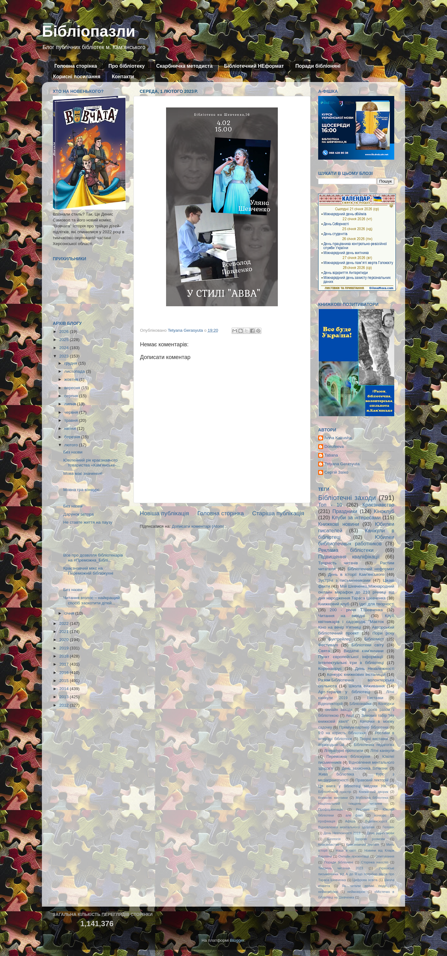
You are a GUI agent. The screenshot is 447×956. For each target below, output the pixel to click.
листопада (75, 371)
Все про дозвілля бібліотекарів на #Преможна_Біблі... (93, 557)
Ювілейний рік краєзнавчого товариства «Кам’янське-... (91, 462)
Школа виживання (367, 686)
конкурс (380, 815)
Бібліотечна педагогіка (374, 745)
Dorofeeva (334, 446)
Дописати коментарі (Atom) (198, 526)
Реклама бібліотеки (345, 550)
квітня (70, 428)
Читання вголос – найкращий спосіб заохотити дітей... (91, 600)
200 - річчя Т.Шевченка (356, 610)
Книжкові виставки (333, 797)
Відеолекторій (330, 704)
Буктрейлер (339, 639)
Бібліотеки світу (367, 645)
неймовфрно (328, 892)
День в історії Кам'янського (356, 574)
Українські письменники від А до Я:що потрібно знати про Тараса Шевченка (356, 874)
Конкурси (386, 704)
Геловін (388, 827)
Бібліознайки (360, 704)
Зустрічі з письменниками (344, 580)
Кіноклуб (384, 511)
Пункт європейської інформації (350, 656)
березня (72, 437)
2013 (64, 696)
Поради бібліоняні (318, 66)
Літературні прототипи (343, 751)
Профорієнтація (330, 809)
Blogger (237, 940)
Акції (350, 715)
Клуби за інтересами (356, 517)
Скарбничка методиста (184, 66)
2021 (64, 631)
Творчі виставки (374, 739)
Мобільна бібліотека (372, 797)
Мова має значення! (82, 473)
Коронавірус (330, 668)
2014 (64, 688)
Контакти (123, 76)
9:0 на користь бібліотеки (342, 733)
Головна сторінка (75, 66)
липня (70, 404)
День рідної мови (380, 833)
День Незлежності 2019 (341, 833)
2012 (64, 705)
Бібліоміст (374, 639)
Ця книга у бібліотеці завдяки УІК (352, 786)
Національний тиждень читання (350, 803)
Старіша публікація (278, 513)
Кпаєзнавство (328, 844)
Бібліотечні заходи (347, 498)
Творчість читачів (338, 563)
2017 (64, 664)
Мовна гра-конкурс (81, 489)
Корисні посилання (76, 76)
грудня (71, 363)
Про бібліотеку (126, 66)
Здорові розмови (370, 839)
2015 (64, 680)
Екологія (334, 839)
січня (69, 613)
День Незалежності (374, 668)
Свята (324, 651)
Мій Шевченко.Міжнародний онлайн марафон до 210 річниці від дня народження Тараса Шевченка (356, 592)
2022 (64, 623)
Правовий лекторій (372, 780)
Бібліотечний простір (334, 792)
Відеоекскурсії (376, 821)
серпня (71, 396)
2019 (64, 648)
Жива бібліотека (336, 774)
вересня (72, 387)
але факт (354, 815)
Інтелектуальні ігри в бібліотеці (351, 662)
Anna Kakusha (338, 437)
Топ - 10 (330, 505)
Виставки (375, 698)
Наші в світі (346, 850)
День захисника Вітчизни (364, 768)
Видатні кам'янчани (363, 651)
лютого (71, 445)
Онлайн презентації (353, 856)
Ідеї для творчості (376, 604)
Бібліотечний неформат (370, 569)
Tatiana (331, 455)
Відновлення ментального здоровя (346, 827)
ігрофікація (326, 821)
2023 (64, 356)
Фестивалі (328, 645)
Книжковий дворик (373, 792)
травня (71, 420)
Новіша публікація (164, 513)
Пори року (383, 633)
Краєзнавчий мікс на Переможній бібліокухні (88, 571)
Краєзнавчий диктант (362, 844)
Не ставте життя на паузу (87, 522)
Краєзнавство (378, 505)
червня (71, 412)
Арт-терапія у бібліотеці (344, 692)
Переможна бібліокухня (348, 756)
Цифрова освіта (364, 880)
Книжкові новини (338, 524)
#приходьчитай (331, 745)
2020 (64, 639)
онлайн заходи (338, 710)
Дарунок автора (78, 514)
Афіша (350, 821)
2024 (64, 347)
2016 (64, 672)
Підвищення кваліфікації (349, 556)
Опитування (385, 856)
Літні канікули (382, 751)
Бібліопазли (88, 31)
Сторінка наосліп (374, 862)
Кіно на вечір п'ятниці (339, 627)
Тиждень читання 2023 (340, 868)
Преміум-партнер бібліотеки (363, 727)
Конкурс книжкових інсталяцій (356, 674)
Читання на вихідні (341, 615)
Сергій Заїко (336, 472)
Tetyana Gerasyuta (341, 464)
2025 (64, 339)
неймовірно (356, 892)
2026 (64, 331)
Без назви (73, 452)
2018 (64, 656)
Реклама (362, 809)
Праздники (344, 511)
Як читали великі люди (364, 886)
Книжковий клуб (333, 604)
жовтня (71, 379)
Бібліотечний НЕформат (254, 66)
